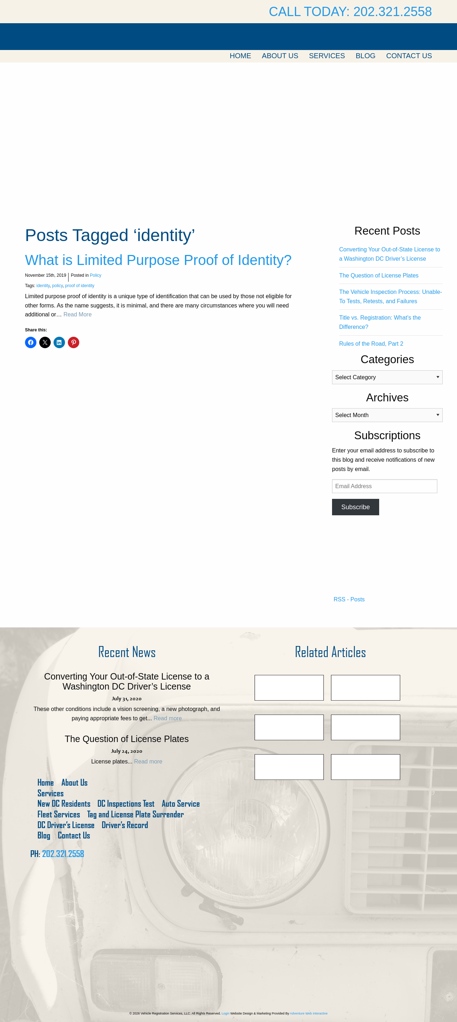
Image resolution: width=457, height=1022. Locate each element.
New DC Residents (63, 803)
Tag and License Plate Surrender (135, 814)
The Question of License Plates (378, 275)
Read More (78, 314)
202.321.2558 (63, 853)
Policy (95, 275)
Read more (168, 718)
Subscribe (355, 507)
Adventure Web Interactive (309, 1013)
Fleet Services (58, 814)
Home (240, 56)
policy (57, 285)
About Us (280, 56)
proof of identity (79, 285)
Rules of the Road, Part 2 (371, 344)
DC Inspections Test (126, 803)
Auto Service (181, 803)
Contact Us (409, 56)
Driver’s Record (125, 825)
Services (327, 56)
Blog (366, 56)
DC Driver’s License (66, 825)
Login (226, 1013)
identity (43, 285)
